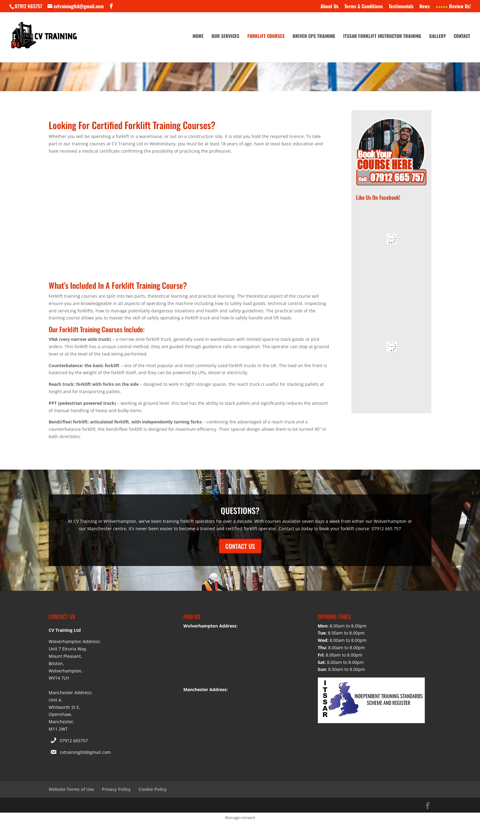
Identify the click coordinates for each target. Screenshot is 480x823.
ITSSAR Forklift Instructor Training (382, 36)
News (424, 7)
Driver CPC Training (314, 36)
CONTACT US (240, 546)
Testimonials (401, 7)
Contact (462, 36)
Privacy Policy (116, 789)
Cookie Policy (153, 789)
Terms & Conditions (363, 7)
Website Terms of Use (71, 789)
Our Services (225, 36)
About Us (330, 7)
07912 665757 (74, 740)
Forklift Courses (266, 36)
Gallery (437, 36)
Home (198, 36)
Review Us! (453, 7)
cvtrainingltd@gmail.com (85, 752)
